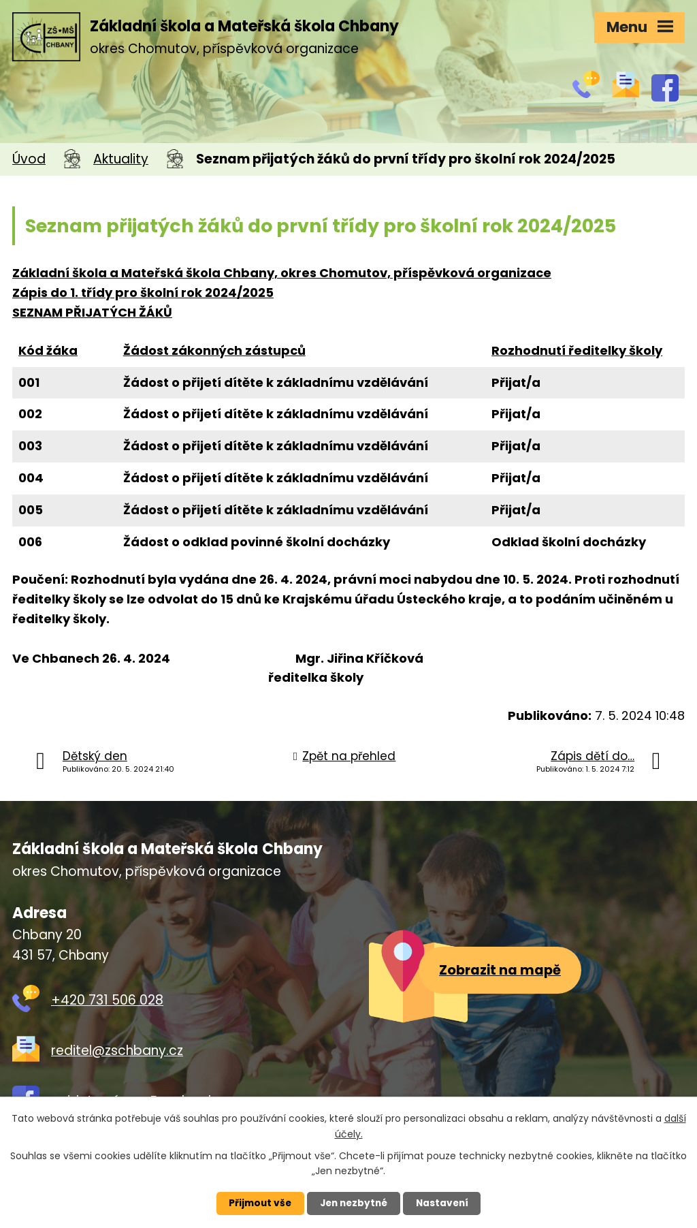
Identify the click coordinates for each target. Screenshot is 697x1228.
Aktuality (120, 159)
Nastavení (448, 1203)
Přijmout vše (254, 1203)
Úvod (29, 159)
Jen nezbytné (353, 1203)
